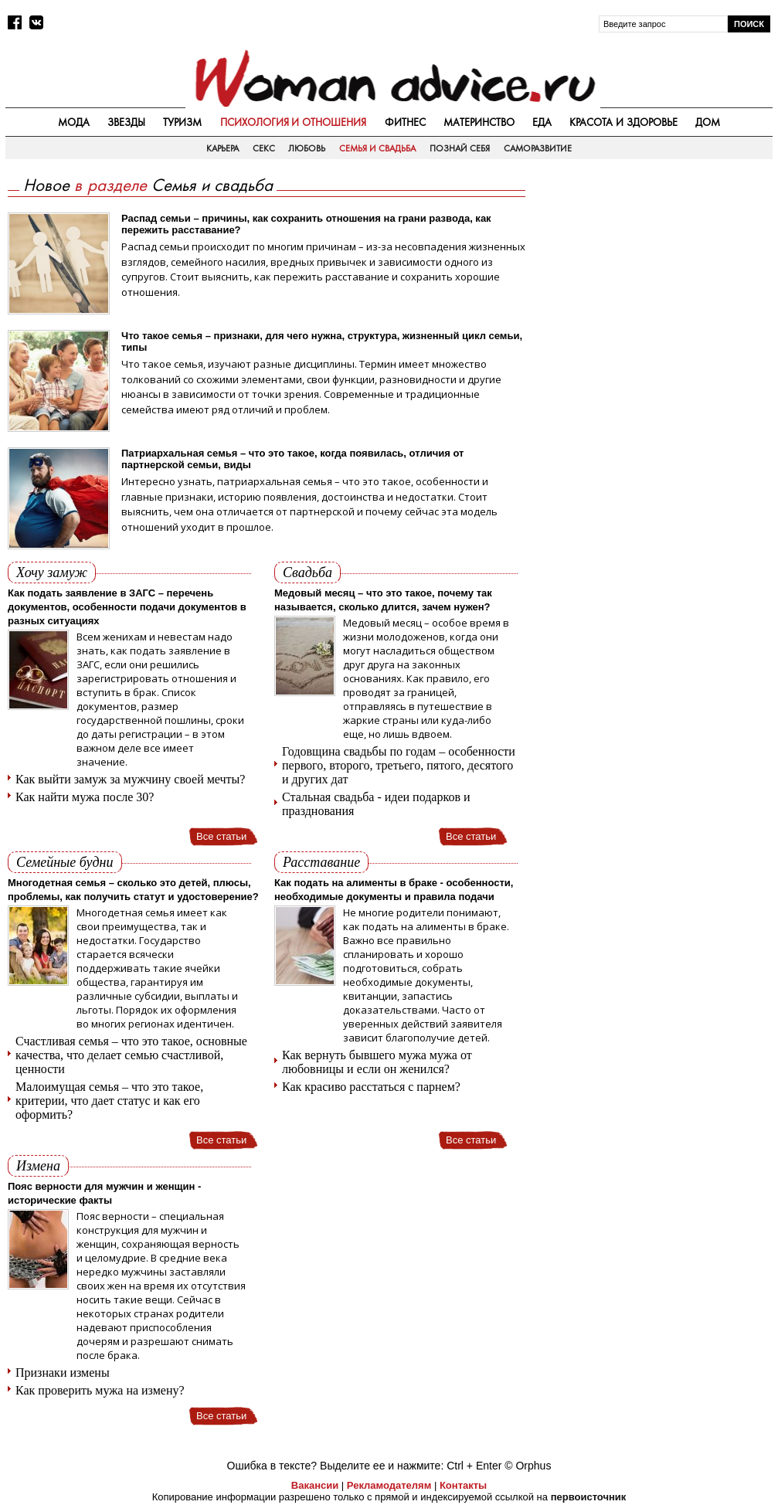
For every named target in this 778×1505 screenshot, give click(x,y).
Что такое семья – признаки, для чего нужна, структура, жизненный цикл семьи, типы (321, 341)
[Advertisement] (657, 275)
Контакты (463, 1485)
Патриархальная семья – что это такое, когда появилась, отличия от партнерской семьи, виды (292, 459)
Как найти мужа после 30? (84, 796)
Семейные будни (65, 862)
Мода (74, 122)
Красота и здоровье (623, 122)
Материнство (479, 122)
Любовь (306, 148)
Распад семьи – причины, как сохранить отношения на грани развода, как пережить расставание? (306, 224)
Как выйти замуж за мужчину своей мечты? (130, 779)
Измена (38, 1166)
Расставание (321, 862)
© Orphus (528, 1465)
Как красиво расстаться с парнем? (371, 1086)
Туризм (182, 122)
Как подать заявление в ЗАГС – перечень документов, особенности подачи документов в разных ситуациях (127, 607)
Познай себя (460, 148)
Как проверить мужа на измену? (100, 1390)
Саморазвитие (538, 148)
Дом (707, 122)
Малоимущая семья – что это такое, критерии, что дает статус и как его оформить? (109, 1100)
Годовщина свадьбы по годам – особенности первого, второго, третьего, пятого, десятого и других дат (398, 765)
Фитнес (405, 122)
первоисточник (589, 1497)
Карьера (222, 148)
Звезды (126, 122)
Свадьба (307, 572)
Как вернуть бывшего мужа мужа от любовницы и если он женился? (377, 1061)
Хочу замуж (51, 572)
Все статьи (221, 836)
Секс (264, 148)
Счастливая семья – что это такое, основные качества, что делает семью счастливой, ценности (131, 1054)
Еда (542, 122)
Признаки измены (62, 1372)
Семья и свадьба (377, 148)
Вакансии (314, 1485)
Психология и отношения (293, 122)
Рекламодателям (389, 1485)
